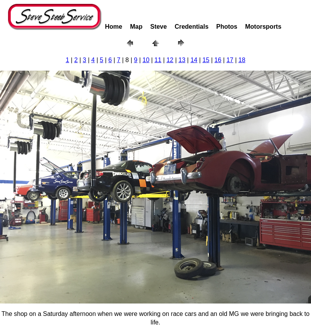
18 (241, 60)
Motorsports (263, 26)
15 (206, 60)
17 (229, 60)
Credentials (191, 26)
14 (193, 60)
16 (218, 60)
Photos (226, 26)
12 (169, 60)
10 (146, 60)
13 (181, 60)
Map (136, 26)
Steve (158, 26)
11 (157, 60)
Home (113, 26)
